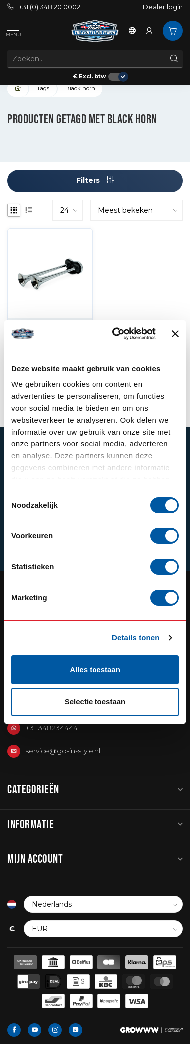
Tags (43, 88)
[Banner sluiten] (175, 333)
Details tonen (135, 637)
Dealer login (163, 7)
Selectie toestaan (95, 701)
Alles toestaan (95, 669)
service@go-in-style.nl (62, 750)
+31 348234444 (51, 727)
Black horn (80, 88)
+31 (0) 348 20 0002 (43, 7)
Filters (95, 180)
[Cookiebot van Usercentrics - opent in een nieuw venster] (116, 333)
